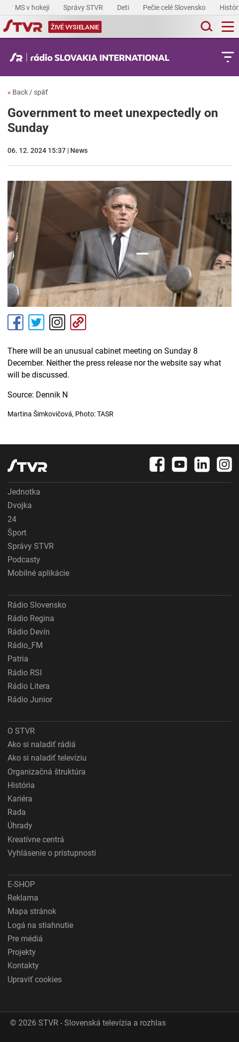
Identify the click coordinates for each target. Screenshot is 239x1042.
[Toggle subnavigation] (228, 57)
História (21, 785)
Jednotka (23, 492)
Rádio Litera (28, 686)
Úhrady (19, 825)
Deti (123, 7)
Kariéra (19, 798)
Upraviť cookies (34, 979)
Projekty (21, 952)
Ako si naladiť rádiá (41, 744)
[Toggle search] (206, 26)
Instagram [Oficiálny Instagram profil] (57, 322)
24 (11, 519)
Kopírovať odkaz (78, 322)
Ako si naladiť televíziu (47, 758)
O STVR (21, 731)
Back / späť (27, 92)
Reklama (22, 898)
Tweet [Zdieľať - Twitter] (36, 322)
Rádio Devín (28, 632)
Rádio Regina (30, 618)
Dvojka (19, 505)
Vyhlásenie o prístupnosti (51, 853)
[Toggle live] (75, 26)
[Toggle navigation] (228, 26)
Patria (17, 658)
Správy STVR (84, 7)
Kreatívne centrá (35, 839)
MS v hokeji (33, 7)
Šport (16, 532)
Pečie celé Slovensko (175, 7)
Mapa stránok (31, 911)
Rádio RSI (24, 672)
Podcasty (23, 559)
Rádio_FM (25, 645)
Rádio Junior (29, 699)
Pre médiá (25, 938)
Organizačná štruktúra (46, 772)
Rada (16, 812)
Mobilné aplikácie (38, 573)
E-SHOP (21, 884)
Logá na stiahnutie (40, 925)
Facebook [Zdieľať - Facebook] (15, 322)
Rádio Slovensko (36, 605)
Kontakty (23, 965)
